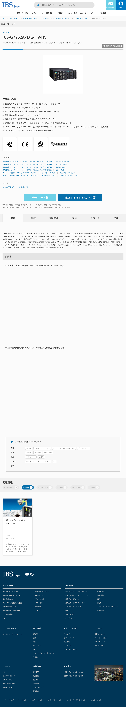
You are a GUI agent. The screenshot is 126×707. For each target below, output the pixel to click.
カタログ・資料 (71, 13)
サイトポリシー (22, 700)
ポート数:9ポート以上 (80, 18)
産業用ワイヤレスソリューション (76, 591)
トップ (3, 18)
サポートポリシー (38, 700)
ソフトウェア (39, 599)
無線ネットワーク (41, 595)
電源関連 (38, 606)
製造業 (99, 603)
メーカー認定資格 (9, 683)
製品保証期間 (7, 687)
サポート (93, 13)
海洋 (34, 649)
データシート (40, 197)
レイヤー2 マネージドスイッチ (69, 176)
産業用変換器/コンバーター (12, 595)
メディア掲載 (99, 645)
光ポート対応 (60, 170)
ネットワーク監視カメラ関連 (12, 603)
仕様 (33, 218)
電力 (34, 642)
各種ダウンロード (9, 676)
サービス (38, 610)
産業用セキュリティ (42, 591)
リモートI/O (39, 603)
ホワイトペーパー (70, 638)
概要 (13, 218)
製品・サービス (23, 13)
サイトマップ (9, 700)
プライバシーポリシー (55, 700)
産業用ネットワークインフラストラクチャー (24, 173)
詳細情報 (54, 218)
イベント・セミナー (101, 638)
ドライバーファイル (70, 649)
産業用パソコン (8, 599)
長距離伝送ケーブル (9, 606)
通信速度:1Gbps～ (61, 167)
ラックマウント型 (61, 164)
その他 (35, 657)
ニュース (83, 13)
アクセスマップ (38, 687)
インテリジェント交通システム (43, 653)
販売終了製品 (7, 680)
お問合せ (67, 666)
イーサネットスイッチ (49, 173)
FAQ (116, 218)
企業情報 (102, 13)
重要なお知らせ (99, 634)
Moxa (6, 32)
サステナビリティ (97, 700)
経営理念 (36, 672)
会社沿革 (36, 683)
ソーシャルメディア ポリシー (77, 700)
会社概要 (36, 680)
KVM (4, 618)
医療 (66, 610)
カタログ (67, 634)
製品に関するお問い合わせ (80, 197)
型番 (74, 218)
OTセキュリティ (70, 618)
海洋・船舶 (100, 595)
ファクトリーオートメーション (13, 634)
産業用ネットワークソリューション (77, 595)
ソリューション (37, 13)
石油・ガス (100, 591)
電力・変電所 (70, 614)
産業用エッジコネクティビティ (75, 603)
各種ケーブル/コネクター (11, 610)
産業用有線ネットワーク (30, 18)
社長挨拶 (36, 676)
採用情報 (36, 691)
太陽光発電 (100, 610)
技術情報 (59, 13)
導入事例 (49, 13)
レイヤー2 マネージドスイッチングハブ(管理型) (55, 18)
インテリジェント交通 (73, 606)
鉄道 (98, 599)
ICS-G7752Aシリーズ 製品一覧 (15, 187)
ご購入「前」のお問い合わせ (74, 672)
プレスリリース (99, 642)
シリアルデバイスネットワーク (107, 606)
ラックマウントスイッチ (67, 173)
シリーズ (95, 218)
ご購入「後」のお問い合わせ (74, 676)
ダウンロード (78, 487)
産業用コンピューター (73, 599)
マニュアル (67, 645)
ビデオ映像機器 (8, 614)
